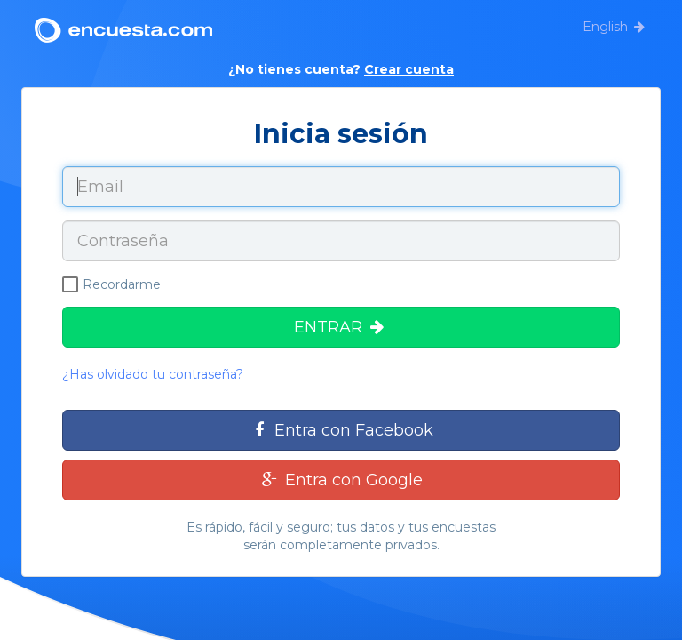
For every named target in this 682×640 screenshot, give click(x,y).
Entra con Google (340, 480)
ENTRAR (340, 327)
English (605, 27)
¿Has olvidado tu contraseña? (152, 374)
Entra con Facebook (340, 430)
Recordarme (111, 284)
